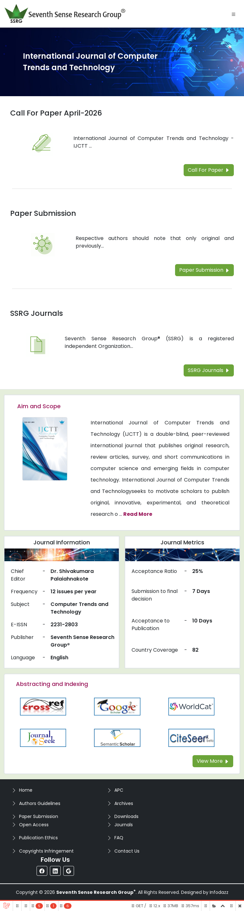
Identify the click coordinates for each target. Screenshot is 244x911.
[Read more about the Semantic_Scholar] (117, 737)
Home (25, 790)
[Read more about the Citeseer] (191, 737)
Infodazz (219, 892)
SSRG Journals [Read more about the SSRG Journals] (36, 313)
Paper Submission (38, 816)
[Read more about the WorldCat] (191, 706)
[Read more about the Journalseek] (43, 737)
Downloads (126, 816)
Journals (123, 824)
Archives (123, 803)
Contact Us (126, 851)
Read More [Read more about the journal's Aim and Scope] (137, 514)
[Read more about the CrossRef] (43, 706)
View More (213, 761)
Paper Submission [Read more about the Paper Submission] (43, 213)
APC (118, 790)
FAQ (118, 838)
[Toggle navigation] (233, 13)
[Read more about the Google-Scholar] (117, 706)
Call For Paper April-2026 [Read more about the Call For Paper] (56, 113)
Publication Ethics (38, 838)
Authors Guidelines (39, 803)
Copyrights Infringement (46, 851)
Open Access (34, 824)
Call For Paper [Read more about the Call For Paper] (209, 170)
